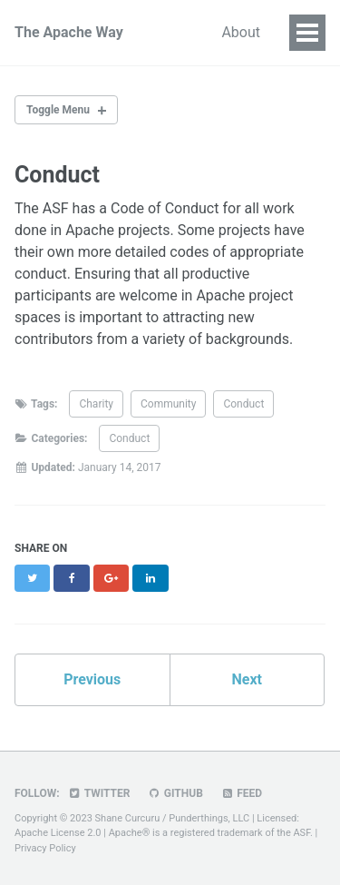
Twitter (99, 793)
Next (247, 679)
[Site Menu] (307, 33)
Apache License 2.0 (58, 833)
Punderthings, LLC (209, 818)
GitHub (174, 793)
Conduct (243, 404)
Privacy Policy (45, 848)
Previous (92, 679)
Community (168, 404)
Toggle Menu (58, 109)
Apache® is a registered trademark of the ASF (209, 833)
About (240, 32)
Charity (96, 404)
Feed (241, 793)
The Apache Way (69, 32)
